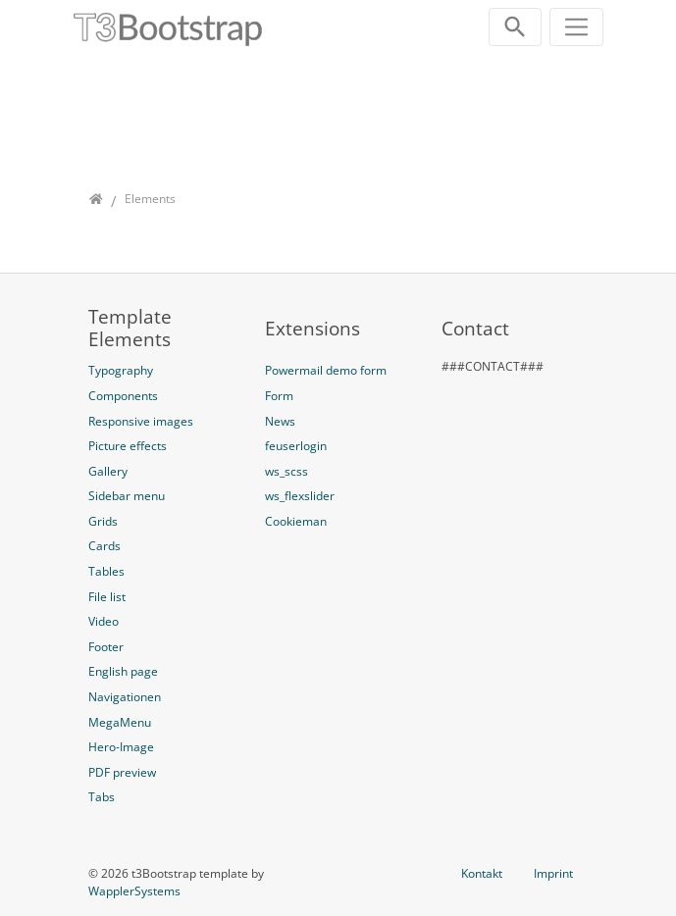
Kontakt (481, 873)
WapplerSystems (134, 891)
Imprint (553, 873)
